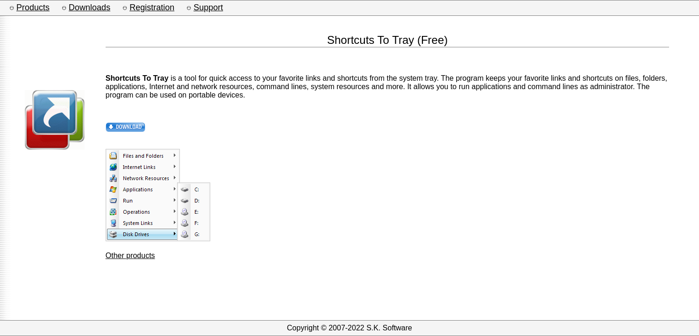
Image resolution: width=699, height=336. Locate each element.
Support (208, 7)
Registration (151, 7)
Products (33, 7)
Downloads (89, 7)
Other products (130, 255)
